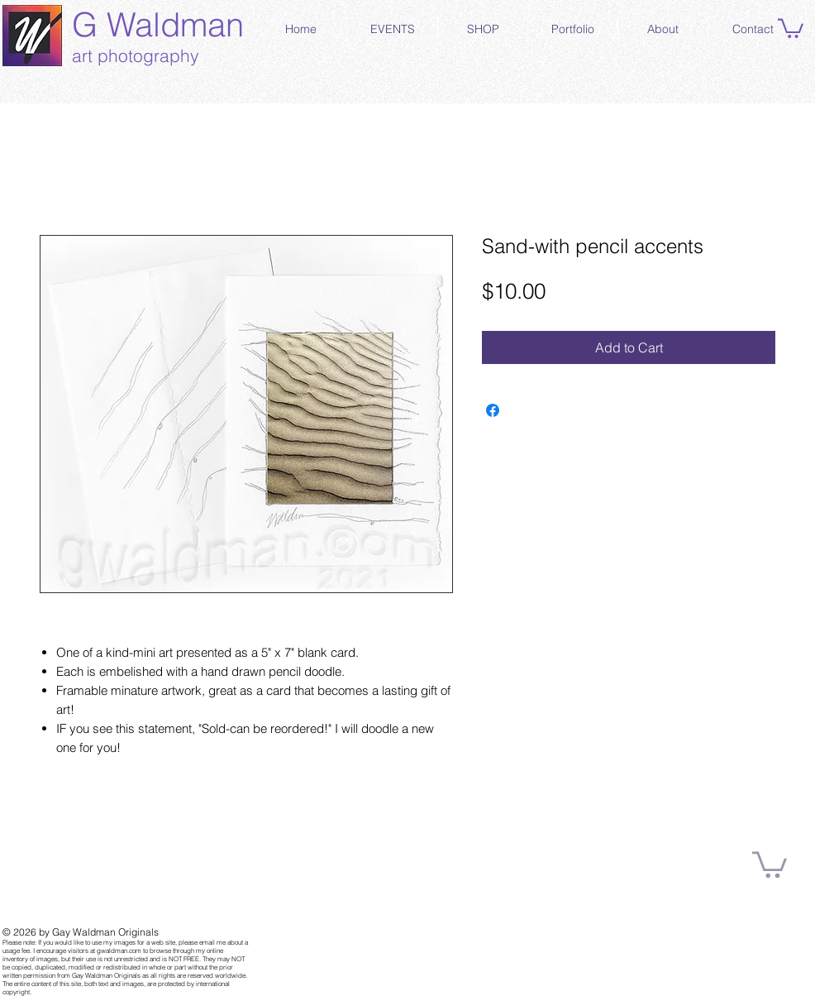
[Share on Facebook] (493, 410)
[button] (790, 27)
